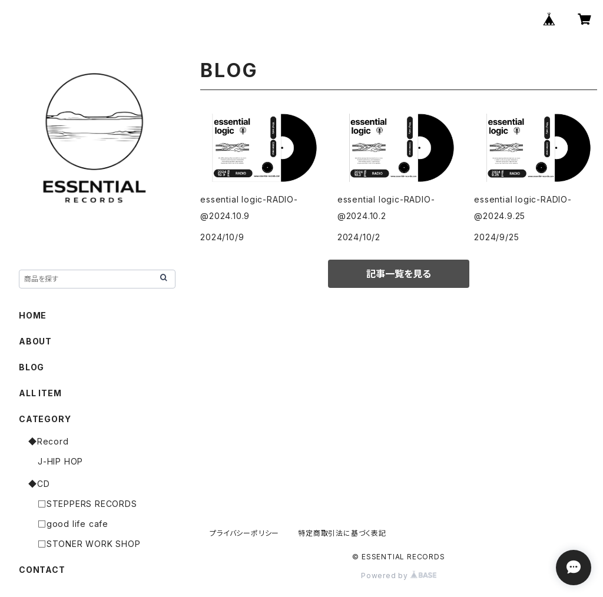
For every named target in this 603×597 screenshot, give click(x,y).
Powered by (398, 575)
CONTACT (42, 570)
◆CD (38, 484)
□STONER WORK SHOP (89, 544)
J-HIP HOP (60, 461)
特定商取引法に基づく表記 (342, 533)
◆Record (48, 441)
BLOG (31, 367)
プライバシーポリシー (244, 533)
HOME (33, 315)
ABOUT (35, 341)
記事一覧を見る (398, 274)
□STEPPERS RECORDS (87, 504)
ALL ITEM (40, 393)
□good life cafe (73, 524)
